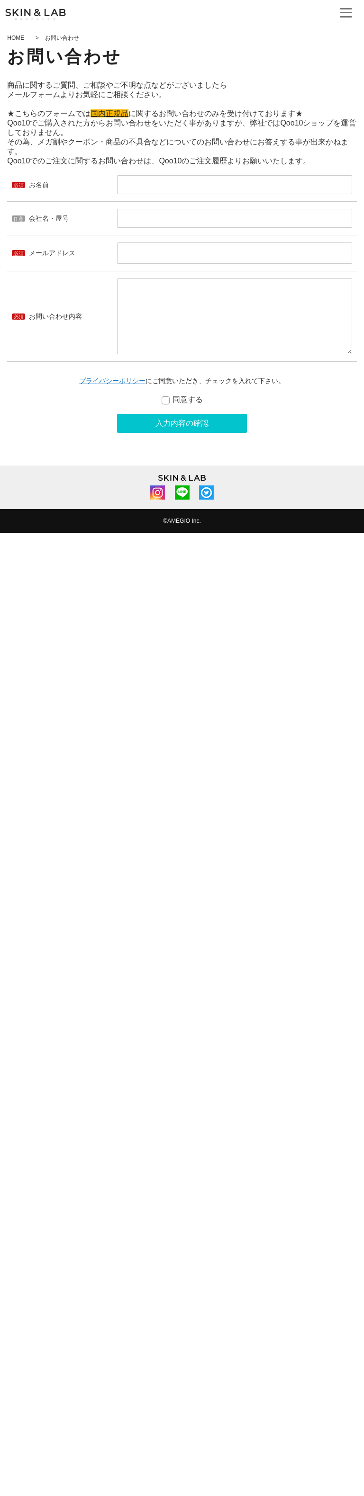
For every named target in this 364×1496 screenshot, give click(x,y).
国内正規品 (109, 113)
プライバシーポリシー (112, 381)
